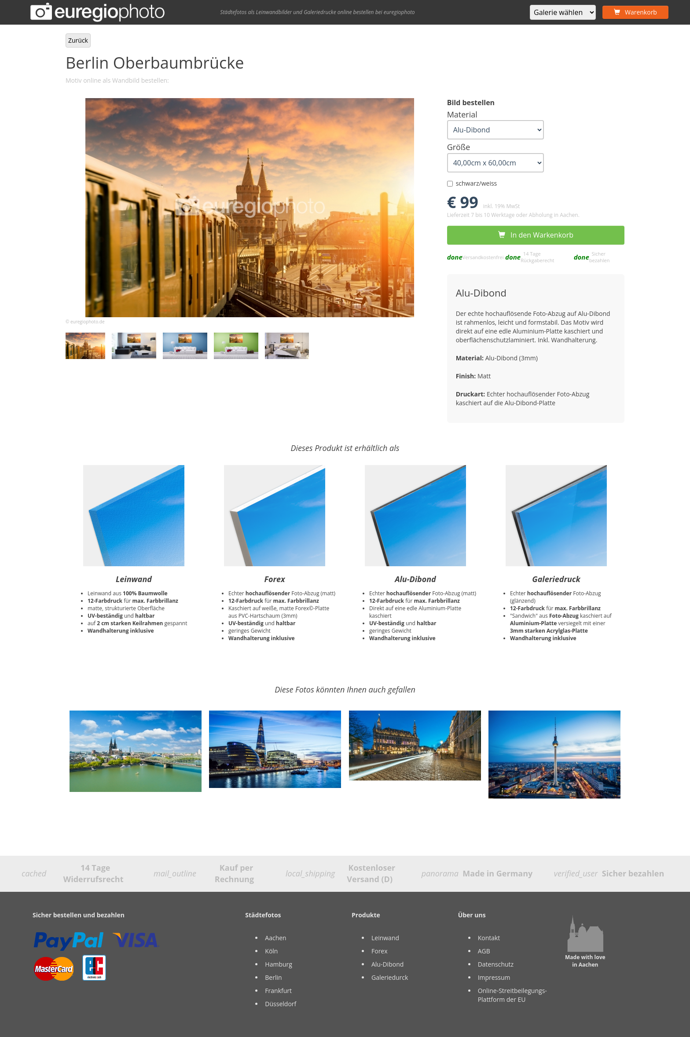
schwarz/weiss (472, 183)
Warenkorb (635, 12)
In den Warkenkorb (535, 235)
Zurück (78, 40)
